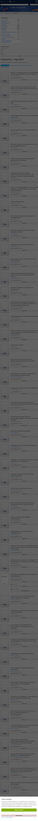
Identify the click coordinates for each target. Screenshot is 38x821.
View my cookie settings (7, 817)
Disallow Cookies (19, 815)
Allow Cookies (19, 810)
